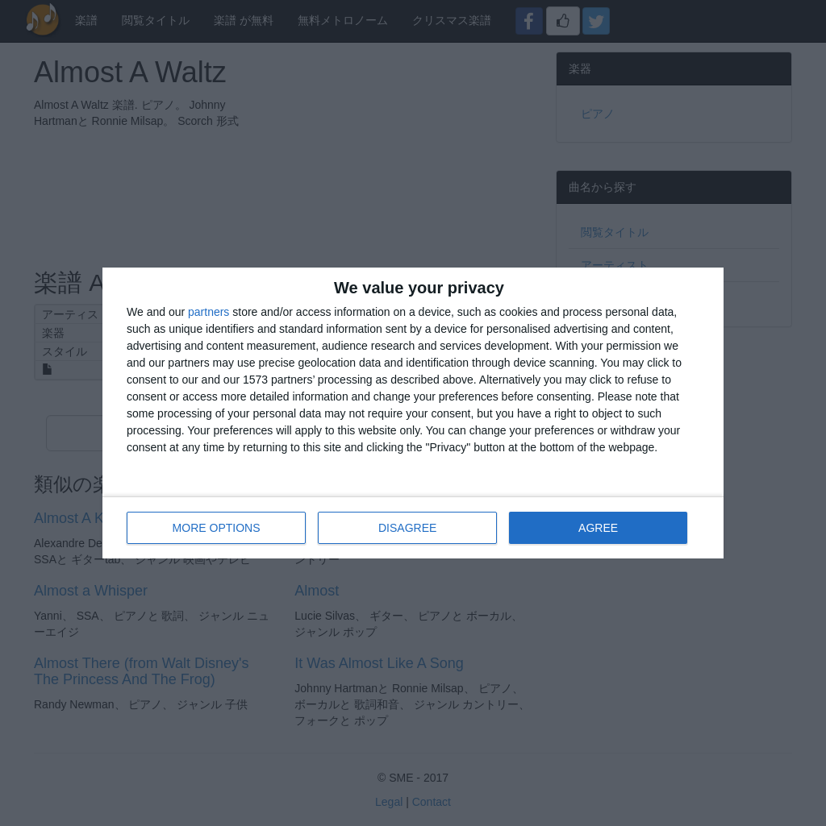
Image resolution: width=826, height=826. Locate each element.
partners (208, 312)
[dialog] (413, 413)
